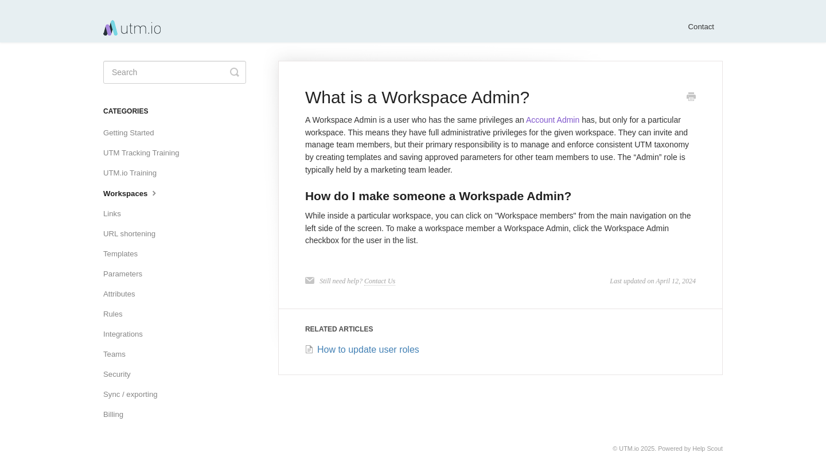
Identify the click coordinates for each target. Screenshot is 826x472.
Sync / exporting (130, 394)
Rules (113, 314)
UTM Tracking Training (141, 153)
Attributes (119, 294)
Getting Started (128, 132)
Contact (701, 26)
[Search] (174, 72)
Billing (113, 414)
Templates (120, 253)
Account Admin (552, 119)
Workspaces (131, 193)
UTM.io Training (130, 173)
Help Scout (707, 448)
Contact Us (379, 281)
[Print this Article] (691, 98)
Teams (114, 354)
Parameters (122, 274)
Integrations (123, 334)
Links (112, 213)
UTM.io (629, 448)
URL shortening (129, 233)
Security (117, 374)
